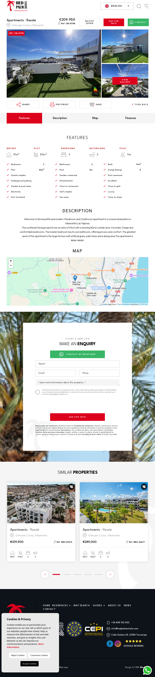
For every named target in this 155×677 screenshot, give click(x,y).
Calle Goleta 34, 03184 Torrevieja (129, 635)
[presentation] (58, 405)
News (127, 606)
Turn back (140, 104)
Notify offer (89, 22)
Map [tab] (95, 118)
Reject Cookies (18, 655)
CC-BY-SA (143, 304)
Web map (63, 667)
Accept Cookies (29, 663)
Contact (138, 22)
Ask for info (114, 22)
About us (114, 606)
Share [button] (23, 104)
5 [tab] (98, 574)
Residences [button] (60, 606)
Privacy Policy (111, 390)
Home (46, 606)
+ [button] (11, 261)
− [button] (11, 265)
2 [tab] (67, 574)
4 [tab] (88, 574)
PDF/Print (59, 104)
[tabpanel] (41, 522)
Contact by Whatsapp (77, 354)
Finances (130, 118)
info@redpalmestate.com (124, 629)
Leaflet (104, 304)
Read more (77, 241)
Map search (82, 606)
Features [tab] (24, 118)
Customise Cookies (39, 655)
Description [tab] (60, 118)
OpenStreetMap (123, 304)
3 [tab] (77, 574)
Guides (97, 606)
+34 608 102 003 (120, 623)
